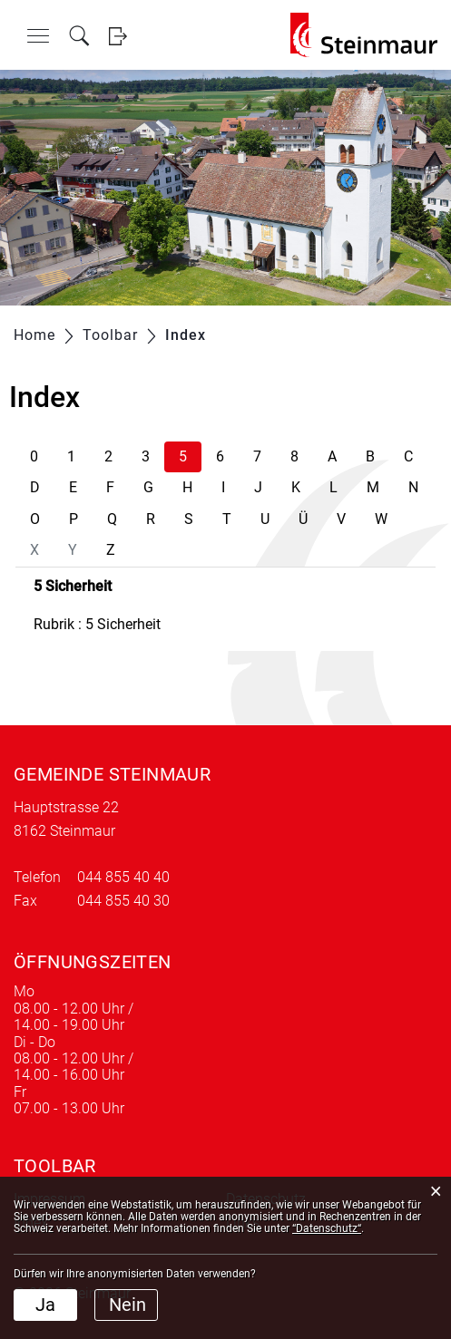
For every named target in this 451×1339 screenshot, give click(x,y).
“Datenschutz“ (326, 1228)
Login (117, 36)
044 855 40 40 (123, 877)
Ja (45, 1304)
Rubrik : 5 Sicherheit (97, 624)
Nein (127, 1304)
